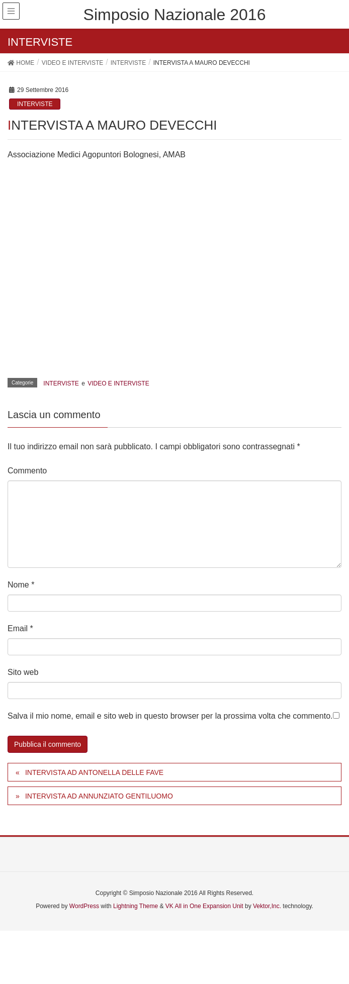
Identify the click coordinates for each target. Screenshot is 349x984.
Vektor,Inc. (267, 906)
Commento (27, 470)
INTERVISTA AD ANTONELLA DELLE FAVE (94, 772)
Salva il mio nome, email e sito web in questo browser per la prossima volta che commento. (170, 716)
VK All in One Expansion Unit (204, 906)
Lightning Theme (135, 906)
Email (20, 628)
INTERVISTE (34, 104)
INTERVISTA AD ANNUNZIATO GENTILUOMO (99, 796)
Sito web (23, 672)
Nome (21, 584)
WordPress (84, 906)
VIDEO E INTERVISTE (118, 383)
